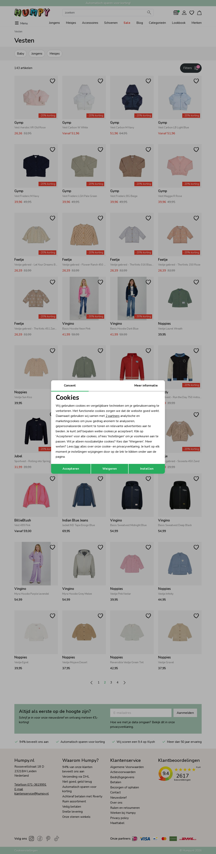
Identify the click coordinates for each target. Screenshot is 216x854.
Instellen (147, 469)
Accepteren (70, 469)
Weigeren (109, 469)
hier (76, 446)
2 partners (113, 416)
